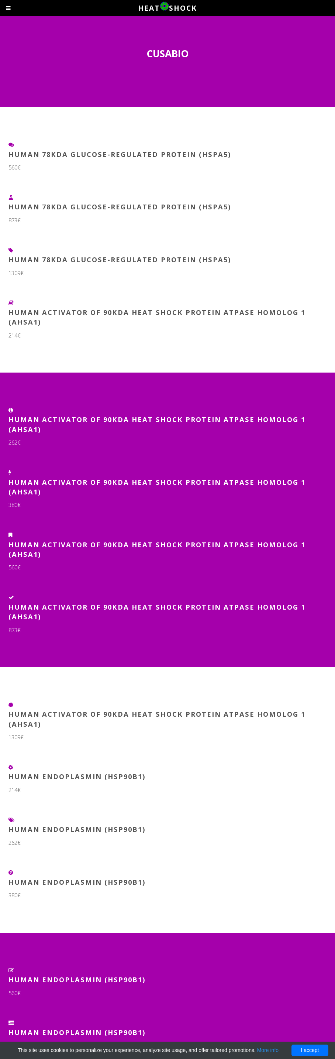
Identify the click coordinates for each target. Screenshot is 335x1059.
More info (268, 1050)
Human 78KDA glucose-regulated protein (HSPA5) (119, 154)
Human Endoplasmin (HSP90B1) (77, 776)
